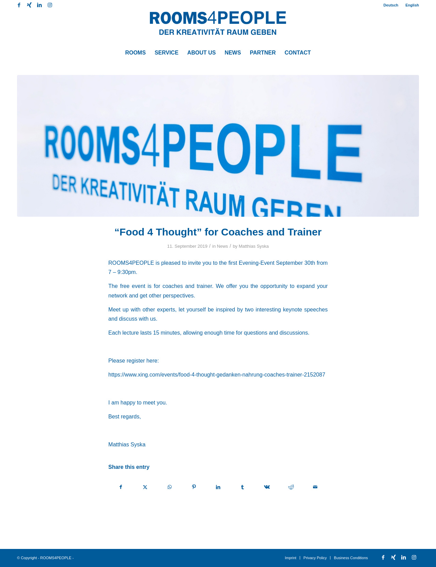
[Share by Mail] (315, 487)
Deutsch (391, 5)
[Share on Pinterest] (194, 487)
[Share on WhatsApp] (170, 487)
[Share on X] (145, 487)
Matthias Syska (254, 246)
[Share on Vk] (267, 487)
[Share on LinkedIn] (218, 487)
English (412, 5)
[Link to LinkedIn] (39, 5)
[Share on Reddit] (291, 487)
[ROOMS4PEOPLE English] (218, 27)
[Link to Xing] (29, 5)
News (222, 246)
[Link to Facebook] (19, 5)
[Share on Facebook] (121, 487)
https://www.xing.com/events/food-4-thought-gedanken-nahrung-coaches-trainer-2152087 (216, 374)
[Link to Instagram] (50, 5)
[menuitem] (391, 5)
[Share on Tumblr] (242, 487)
